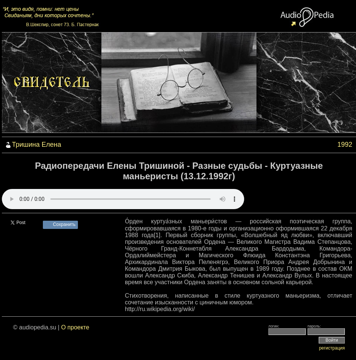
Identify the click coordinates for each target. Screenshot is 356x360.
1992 (344, 144)
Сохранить (64, 224)
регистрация (332, 348)
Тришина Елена (36, 144)
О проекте (75, 327)
